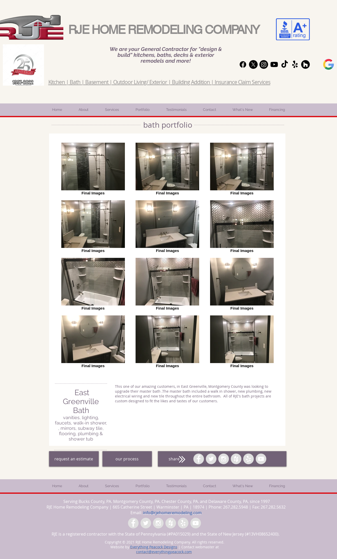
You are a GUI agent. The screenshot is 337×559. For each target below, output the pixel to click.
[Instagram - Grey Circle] (223, 459)
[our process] (127, 459)
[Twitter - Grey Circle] (211, 459)
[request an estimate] (74, 459)
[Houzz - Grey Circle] (236, 459)
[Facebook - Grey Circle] (198, 459)
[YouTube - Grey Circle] (261, 459)
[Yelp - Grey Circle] (248, 459)
